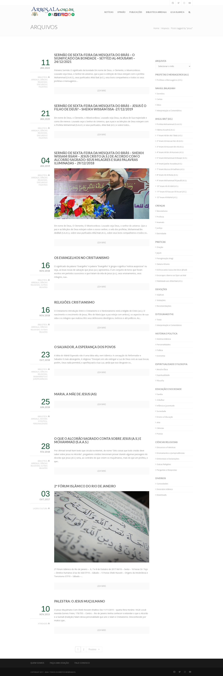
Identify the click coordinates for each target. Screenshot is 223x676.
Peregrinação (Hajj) (165, 258)
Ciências (160, 428)
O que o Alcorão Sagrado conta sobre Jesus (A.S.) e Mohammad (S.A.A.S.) (97, 440)
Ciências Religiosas (42, 80)
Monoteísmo (162, 211)
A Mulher (160, 400)
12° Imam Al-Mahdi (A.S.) (167, 197)
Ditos (159, 105)
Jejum (159, 253)
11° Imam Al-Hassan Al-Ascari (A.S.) (171, 191)
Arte (158, 422)
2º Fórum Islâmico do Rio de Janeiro (85, 486)
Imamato (160, 222)
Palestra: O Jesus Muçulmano (79, 601)
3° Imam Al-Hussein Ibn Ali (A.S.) (170, 146)
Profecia (160, 216)
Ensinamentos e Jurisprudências (40, 377)
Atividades (42, 623)
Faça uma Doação (59, 662)
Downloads (162, 495)
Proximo (94, 649)
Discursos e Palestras (42, 85)
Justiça (159, 228)
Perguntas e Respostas (167, 470)
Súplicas (160, 294)
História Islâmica (164, 339)
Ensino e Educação (165, 417)
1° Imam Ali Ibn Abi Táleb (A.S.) (169, 135)
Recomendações (164, 306)
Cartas (159, 99)
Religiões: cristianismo (74, 302)
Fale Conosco (82, 662)
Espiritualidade (163, 375)
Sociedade (161, 411)
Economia (161, 355)
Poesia (160, 433)
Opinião (121, 12)
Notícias (108, 12)
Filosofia (160, 380)
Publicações (135, 12)
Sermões (161, 93)
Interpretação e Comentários (169, 110)
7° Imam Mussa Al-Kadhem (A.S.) (170, 169)
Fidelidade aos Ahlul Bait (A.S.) (169, 281)
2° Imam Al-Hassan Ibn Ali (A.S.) (170, 141)
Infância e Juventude (166, 405)
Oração (160, 247)
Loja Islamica (177, 12)
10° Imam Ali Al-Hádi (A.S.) (167, 186)
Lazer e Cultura (40, 508)
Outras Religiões (43, 286)
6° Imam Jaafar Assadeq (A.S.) (169, 163)
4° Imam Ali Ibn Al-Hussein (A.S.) (170, 152)
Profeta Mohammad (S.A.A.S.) (169, 124)
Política (160, 350)
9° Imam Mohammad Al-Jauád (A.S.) (172, 180)
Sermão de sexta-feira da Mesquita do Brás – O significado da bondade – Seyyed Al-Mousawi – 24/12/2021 (94, 58)
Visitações (161, 300)
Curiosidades (162, 483)
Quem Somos (37, 662)
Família (160, 394)
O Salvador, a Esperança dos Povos (84, 347)
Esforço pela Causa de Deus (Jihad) (172, 269)
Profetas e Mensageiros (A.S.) (169, 80)
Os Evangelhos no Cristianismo (81, 258)
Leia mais (101, 90)
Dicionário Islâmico (165, 489)
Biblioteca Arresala (156, 12)
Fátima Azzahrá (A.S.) (166, 129)
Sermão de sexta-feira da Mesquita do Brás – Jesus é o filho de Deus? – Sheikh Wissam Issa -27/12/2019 (100, 107)
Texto (159, 319)
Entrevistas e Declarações (168, 458)
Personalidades (40, 423)
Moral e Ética (162, 369)
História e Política (42, 420)
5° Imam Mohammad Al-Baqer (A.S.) (172, 158)
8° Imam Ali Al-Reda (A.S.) (167, 175)
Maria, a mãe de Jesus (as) (75, 394)
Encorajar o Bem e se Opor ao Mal (171, 275)
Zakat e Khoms (163, 264)
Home (156, 28)
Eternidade (161, 233)
